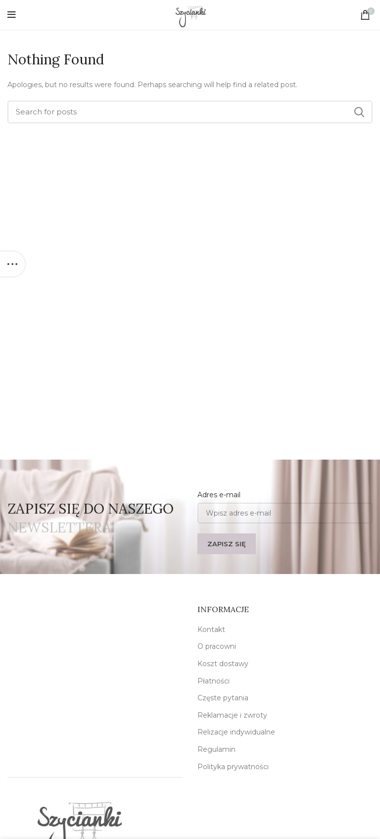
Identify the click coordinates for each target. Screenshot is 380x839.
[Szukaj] (190, 112)
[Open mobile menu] (11, 15)
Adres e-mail (218, 494)
